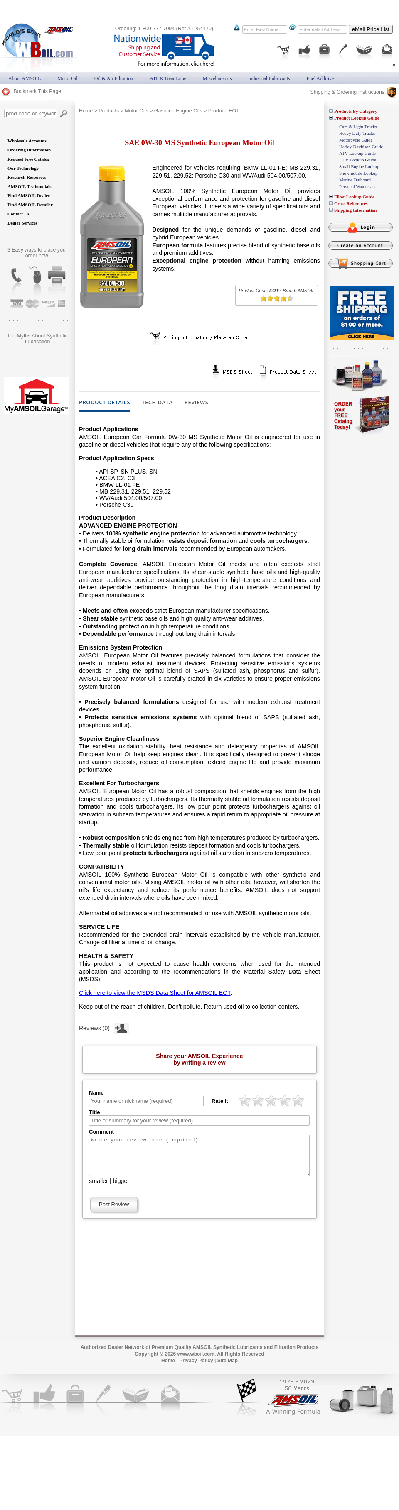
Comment (101, 1132)
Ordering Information (29, 149)
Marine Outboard (355, 179)
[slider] (276, 298)
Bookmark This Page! (31, 91)
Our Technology (23, 168)
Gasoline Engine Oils (178, 111)
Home (86, 111)
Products (109, 111)
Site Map (227, 1368)
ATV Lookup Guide (357, 153)
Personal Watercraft (357, 186)
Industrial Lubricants (269, 78)
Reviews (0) (104, 1027)
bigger (121, 1188)
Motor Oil (67, 78)
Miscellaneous (217, 78)
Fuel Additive (320, 78)
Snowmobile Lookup (358, 173)
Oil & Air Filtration (113, 78)
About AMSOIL (24, 78)
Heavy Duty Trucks (357, 133)
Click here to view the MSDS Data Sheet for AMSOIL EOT (155, 993)
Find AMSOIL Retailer (30, 204)
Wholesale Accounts (27, 140)
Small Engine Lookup (359, 166)
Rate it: (221, 1101)
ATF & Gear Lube (168, 78)
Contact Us (18, 213)
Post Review (114, 1212)
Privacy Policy (196, 1368)
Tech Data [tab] (157, 402)
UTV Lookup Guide (357, 159)
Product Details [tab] (104, 402)
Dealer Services (22, 222)
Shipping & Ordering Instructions (353, 92)
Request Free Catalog (28, 158)
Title (94, 1112)
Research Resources (26, 177)
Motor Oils (136, 111)
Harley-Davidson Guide (361, 146)
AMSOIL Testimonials (29, 186)
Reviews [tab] (197, 402)
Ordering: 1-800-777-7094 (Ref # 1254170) (164, 29)
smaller (98, 1188)
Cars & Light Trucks (358, 126)
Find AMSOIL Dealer (28, 195)
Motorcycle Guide (355, 139)
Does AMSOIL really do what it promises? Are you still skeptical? (37, 341)
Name (96, 1093)
